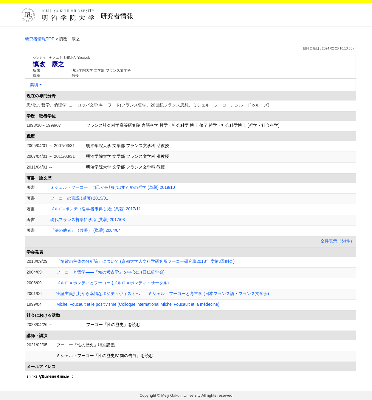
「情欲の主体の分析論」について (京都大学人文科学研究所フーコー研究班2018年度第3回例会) (145, 261)
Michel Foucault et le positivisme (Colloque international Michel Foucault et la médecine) (137, 304)
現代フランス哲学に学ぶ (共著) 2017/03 (87, 219)
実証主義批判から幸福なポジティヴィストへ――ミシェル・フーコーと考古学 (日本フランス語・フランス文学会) (162, 293)
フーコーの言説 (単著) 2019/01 (79, 198)
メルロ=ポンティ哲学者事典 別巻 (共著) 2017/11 (95, 208)
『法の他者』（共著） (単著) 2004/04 (85, 230)
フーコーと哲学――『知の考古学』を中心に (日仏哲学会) (110, 272)
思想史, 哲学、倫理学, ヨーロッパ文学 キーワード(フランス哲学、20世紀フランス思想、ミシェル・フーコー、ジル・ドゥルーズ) (148, 105)
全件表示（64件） (337, 241)
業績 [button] (34, 84)
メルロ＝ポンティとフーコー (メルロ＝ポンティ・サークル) (112, 282)
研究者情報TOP (40, 38)
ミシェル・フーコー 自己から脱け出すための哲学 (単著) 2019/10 (112, 187)
